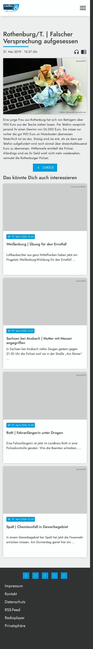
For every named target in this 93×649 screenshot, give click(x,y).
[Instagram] (35, 575)
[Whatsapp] (45, 575)
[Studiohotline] (54, 575)
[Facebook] (26, 575)
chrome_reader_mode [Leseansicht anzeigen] (83, 52)
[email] (64, 575)
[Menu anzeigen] (83, 8)
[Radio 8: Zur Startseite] (24, 8)
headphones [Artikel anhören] (76, 52)
